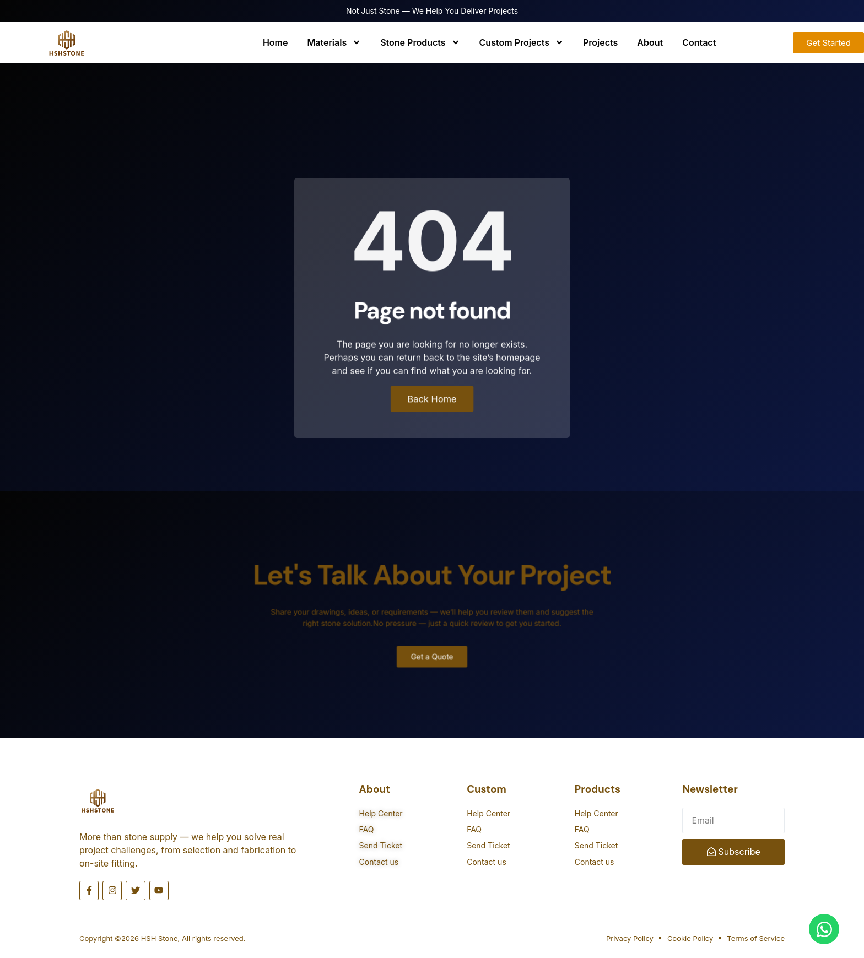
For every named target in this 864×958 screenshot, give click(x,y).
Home (275, 42)
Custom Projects (521, 42)
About (650, 42)
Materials (334, 42)
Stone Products (420, 42)
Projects (600, 42)
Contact (699, 42)
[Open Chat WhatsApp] (824, 929)
